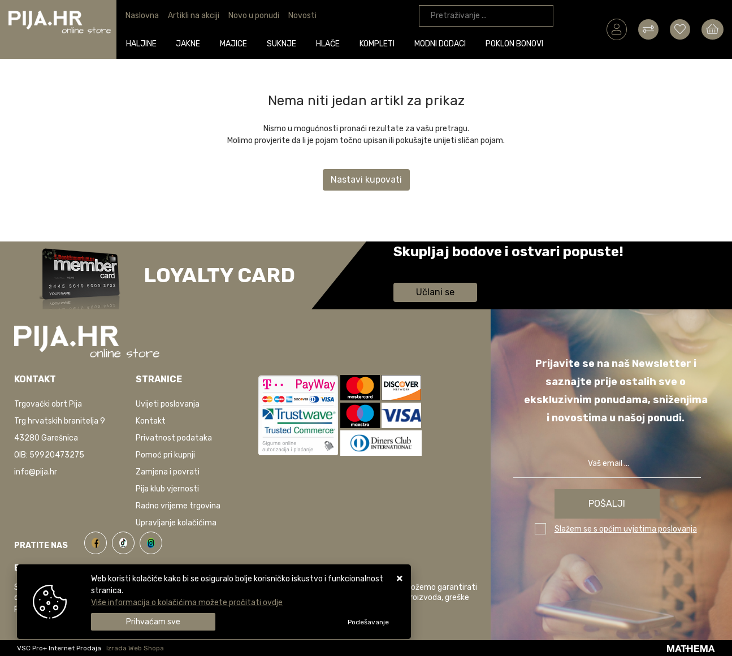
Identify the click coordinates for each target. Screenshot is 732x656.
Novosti (302, 15)
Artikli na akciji (193, 15)
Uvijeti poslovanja (168, 404)
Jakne (188, 43)
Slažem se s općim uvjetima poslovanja (626, 529)
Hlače (328, 43)
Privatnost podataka (174, 438)
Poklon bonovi (514, 43)
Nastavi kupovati (366, 179)
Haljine (141, 43)
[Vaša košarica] (712, 29)
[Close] (153, 622)
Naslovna (142, 15)
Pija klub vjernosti (167, 489)
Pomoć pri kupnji (165, 455)
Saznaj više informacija (435, 268)
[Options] (368, 622)
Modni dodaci (440, 43)
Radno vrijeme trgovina (178, 506)
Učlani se (435, 292)
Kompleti (377, 43)
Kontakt (151, 421)
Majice (234, 43)
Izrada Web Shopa (135, 648)
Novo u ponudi (253, 15)
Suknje (282, 43)
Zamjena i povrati (168, 472)
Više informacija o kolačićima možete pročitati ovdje (187, 602)
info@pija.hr (35, 472)
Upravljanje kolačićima (176, 523)
